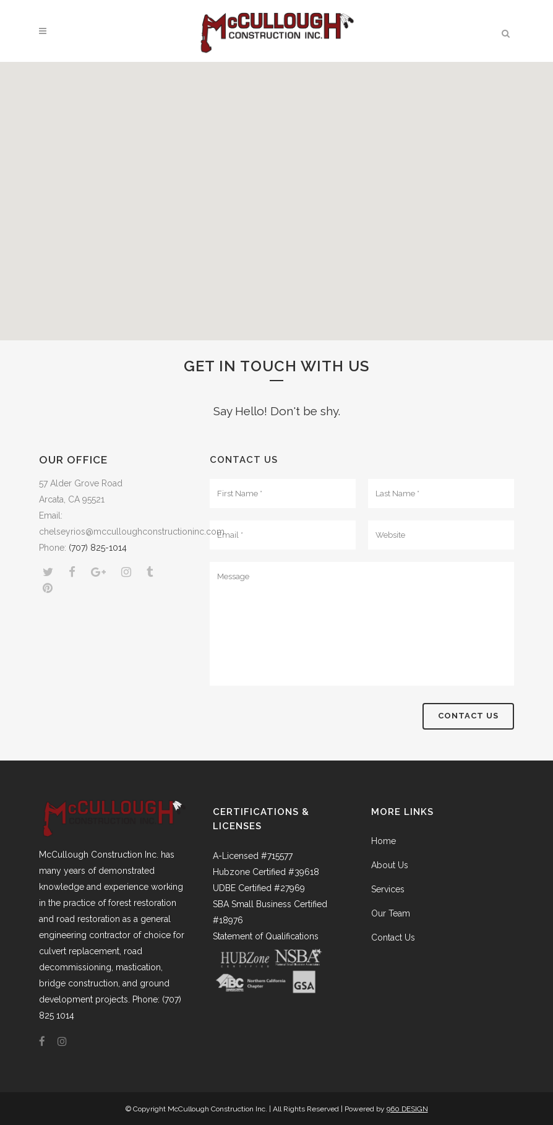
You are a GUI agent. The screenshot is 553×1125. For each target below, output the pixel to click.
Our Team (390, 913)
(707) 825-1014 (98, 548)
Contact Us (393, 937)
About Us (389, 865)
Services (388, 889)
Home (383, 841)
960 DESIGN (407, 1109)
